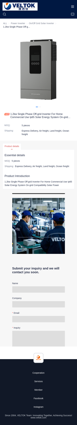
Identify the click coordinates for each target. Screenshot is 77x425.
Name (15, 283)
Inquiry (17, 328)
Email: (17, 313)
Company (17, 298)
